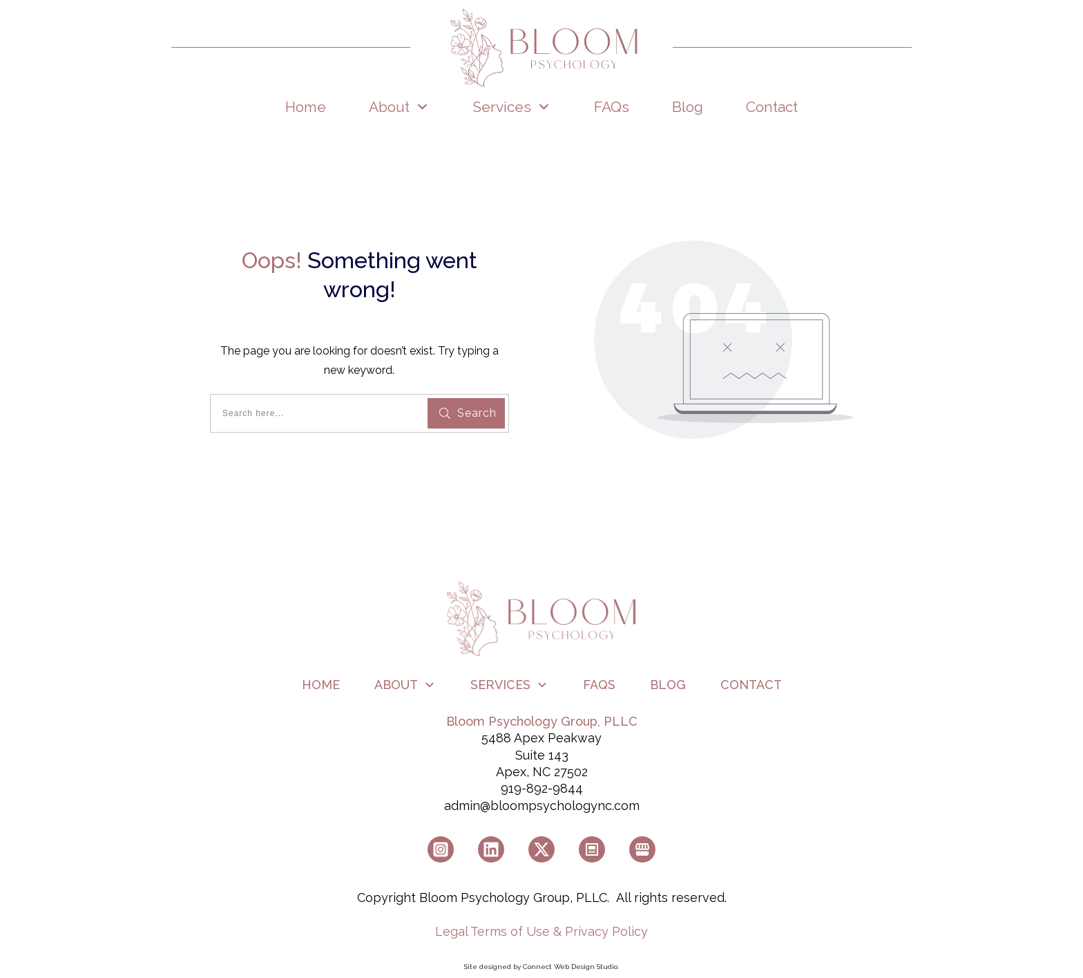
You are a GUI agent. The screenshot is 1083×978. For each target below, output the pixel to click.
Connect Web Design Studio (570, 966)
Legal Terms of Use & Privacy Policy (541, 931)
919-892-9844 (542, 788)
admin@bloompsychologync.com (542, 805)
